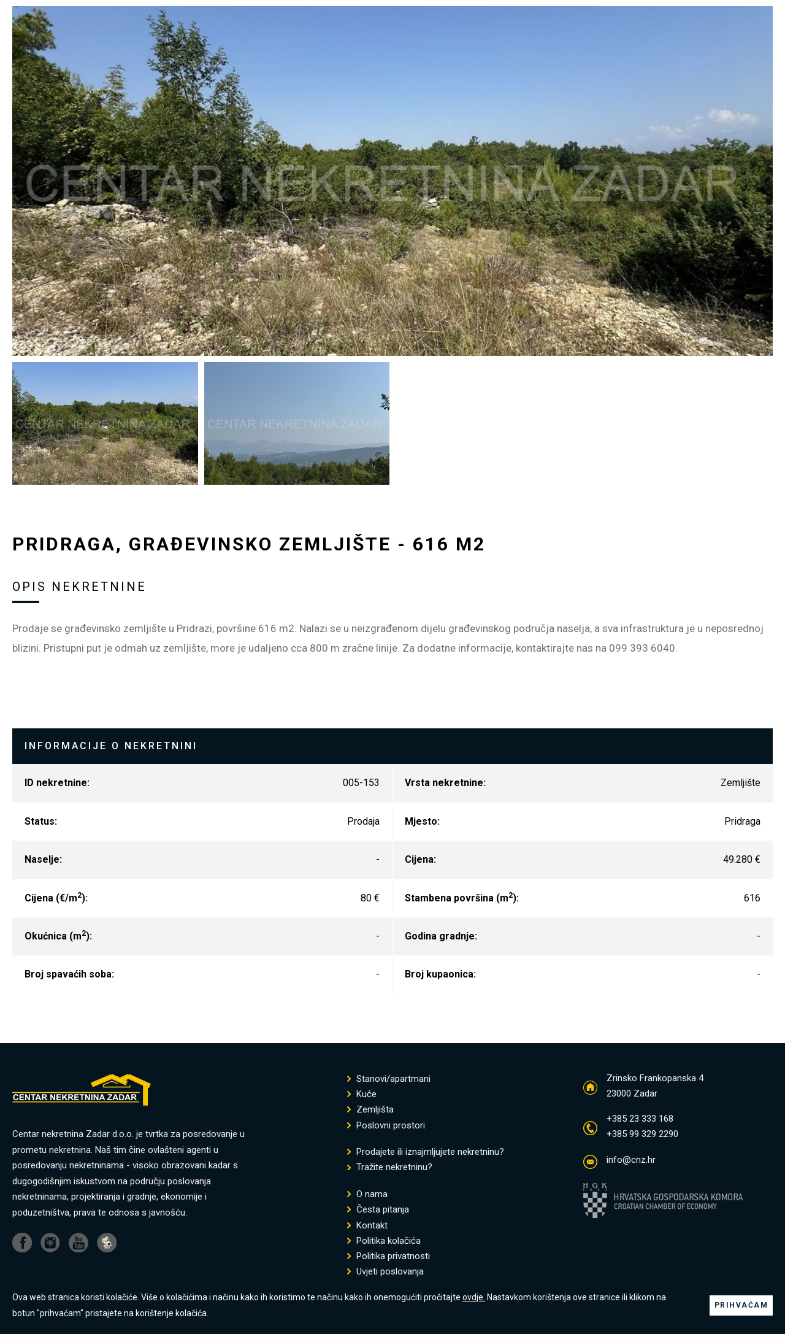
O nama (367, 1194)
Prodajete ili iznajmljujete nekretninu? (425, 1152)
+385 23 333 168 (640, 1118)
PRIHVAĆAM (741, 1305)
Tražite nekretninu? (389, 1167)
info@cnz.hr (631, 1159)
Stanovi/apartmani (389, 1079)
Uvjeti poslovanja (385, 1272)
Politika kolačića (384, 1241)
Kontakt (367, 1225)
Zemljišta (370, 1110)
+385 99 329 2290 (642, 1133)
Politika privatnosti (388, 1256)
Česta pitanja (378, 1210)
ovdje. (473, 1297)
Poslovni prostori (386, 1125)
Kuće (362, 1094)
